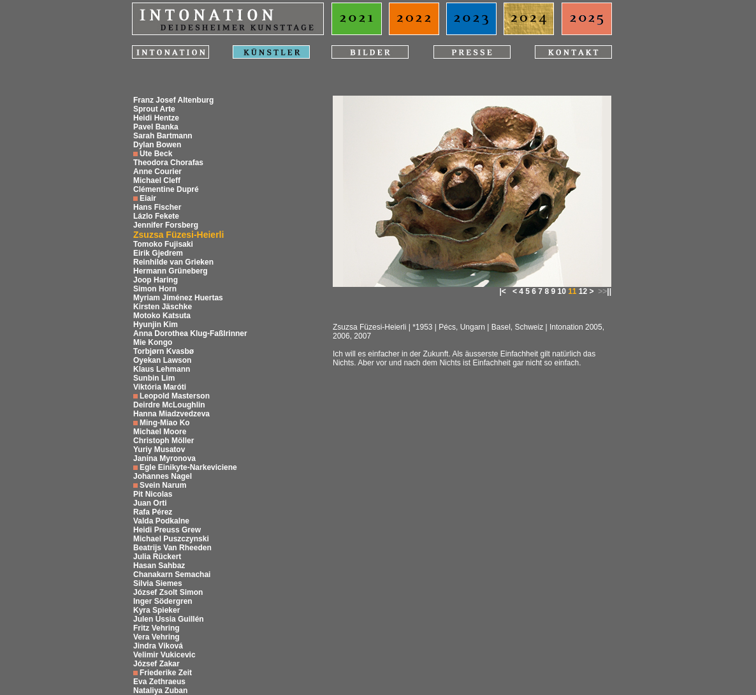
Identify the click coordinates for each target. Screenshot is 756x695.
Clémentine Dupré (166, 189)
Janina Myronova (164, 458)
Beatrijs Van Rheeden (172, 547)
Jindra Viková (158, 645)
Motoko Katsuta (162, 315)
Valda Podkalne (161, 520)
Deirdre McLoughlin (169, 404)
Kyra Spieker (156, 610)
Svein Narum (163, 485)
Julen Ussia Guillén (168, 619)
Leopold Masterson (175, 395)
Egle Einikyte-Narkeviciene (188, 467)
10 (561, 291)
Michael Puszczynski (171, 538)
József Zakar (156, 663)
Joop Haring (155, 279)
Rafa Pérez (152, 512)
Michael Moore (159, 431)
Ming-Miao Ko (165, 422)
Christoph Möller (163, 440)
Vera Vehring (156, 637)
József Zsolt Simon (168, 592)
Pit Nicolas (152, 494)
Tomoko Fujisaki (163, 244)
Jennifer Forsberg (165, 225)
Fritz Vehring (156, 628)
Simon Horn (155, 288)
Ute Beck (156, 153)
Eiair (148, 198)
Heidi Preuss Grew (167, 529)
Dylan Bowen (157, 144)
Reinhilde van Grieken (173, 262)
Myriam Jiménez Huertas (178, 297)
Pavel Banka (155, 126)
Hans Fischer (157, 207)
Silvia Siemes (157, 583)
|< (503, 291)
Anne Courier (157, 171)
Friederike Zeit (166, 672)
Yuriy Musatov (159, 449)
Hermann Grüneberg (170, 271)
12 (583, 291)
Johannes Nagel (162, 476)
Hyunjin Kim (155, 324)
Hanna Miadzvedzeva (171, 413)
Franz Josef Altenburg (173, 100)
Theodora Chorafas (168, 162)
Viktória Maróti (159, 387)
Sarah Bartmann (163, 135)
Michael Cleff (156, 180)
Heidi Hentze (156, 117)
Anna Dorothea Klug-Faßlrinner (190, 333)
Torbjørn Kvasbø (163, 351)
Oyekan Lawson (162, 360)
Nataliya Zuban (160, 690)
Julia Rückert (157, 556)
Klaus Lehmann (161, 369)
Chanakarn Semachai (171, 574)
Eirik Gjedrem (158, 253)
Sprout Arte (154, 109)
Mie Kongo (152, 342)
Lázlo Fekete (156, 216)
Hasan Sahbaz (159, 565)
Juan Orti (150, 503)
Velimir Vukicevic (164, 654)
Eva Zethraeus (159, 681)
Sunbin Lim (154, 378)
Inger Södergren (163, 601)
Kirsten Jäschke (162, 306)
